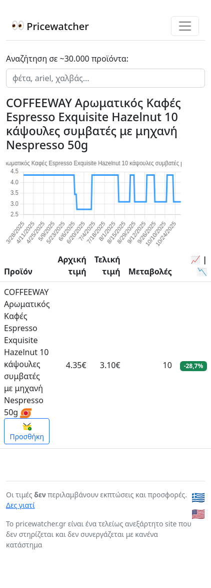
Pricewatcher (50, 26)
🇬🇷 (198, 497)
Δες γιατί (20, 505)
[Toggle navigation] (185, 26)
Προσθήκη (27, 431)
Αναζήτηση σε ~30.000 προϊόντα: (67, 58)
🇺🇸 (198, 513)
